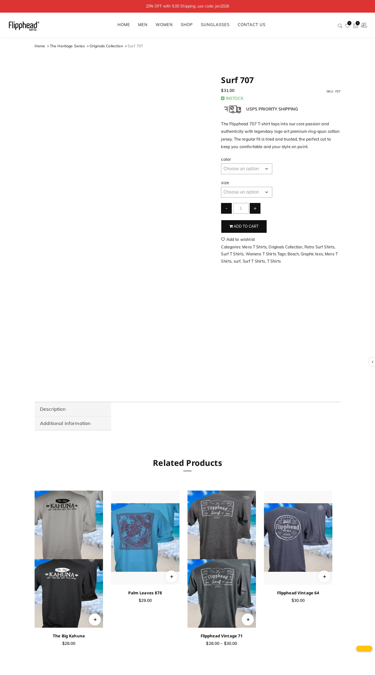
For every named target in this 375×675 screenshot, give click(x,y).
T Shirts (274, 261)
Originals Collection (106, 46)
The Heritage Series (67, 46)
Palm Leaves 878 (145, 592)
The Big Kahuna (69, 635)
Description (53, 409)
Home (40, 46)
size (225, 182)
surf (237, 261)
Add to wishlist (238, 239)
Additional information (65, 423)
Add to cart (244, 226)
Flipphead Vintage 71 (222, 635)
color (226, 159)
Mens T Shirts (254, 247)
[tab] (73, 409)
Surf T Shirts (232, 254)
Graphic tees (312, 254)
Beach (293, 254)
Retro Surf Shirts (319, 247)
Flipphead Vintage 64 (298, 592)
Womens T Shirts (261, 254)
